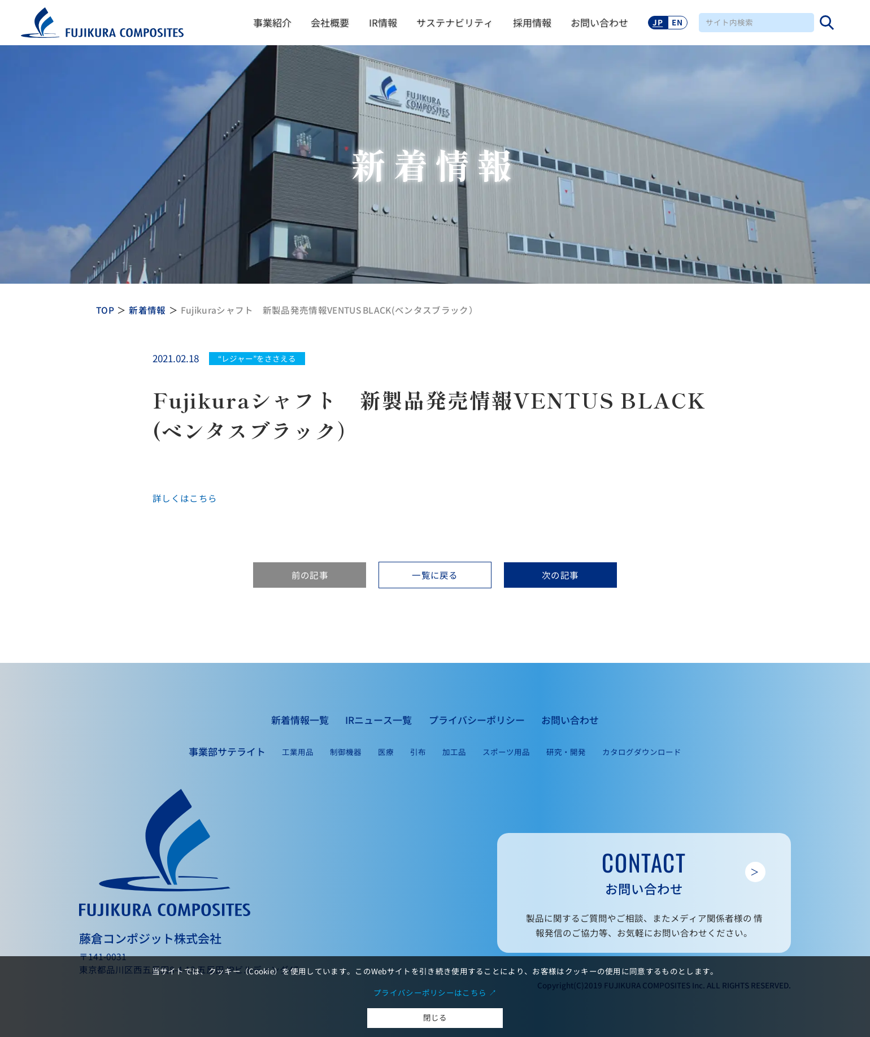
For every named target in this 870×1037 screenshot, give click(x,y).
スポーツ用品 (506, 751)
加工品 (454, 751)
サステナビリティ (454, 22)
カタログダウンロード (641, 751)
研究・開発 (566, 751)
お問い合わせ (599, 22)
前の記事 (310, 575)
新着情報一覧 (300, 720)
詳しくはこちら (185, 498)
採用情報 (532, 22)
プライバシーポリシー (477, 720)
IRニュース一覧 (378, 720)
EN (677, 22)
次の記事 (560, 575)
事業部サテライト (227, 751)
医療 (386, 751)
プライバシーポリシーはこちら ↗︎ (435, 992)
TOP (105, 309)
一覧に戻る (435, 575)
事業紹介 (272, 22)
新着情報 (147, 309)
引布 (418, 751)
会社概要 (330, 22)
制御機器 (346, 751)
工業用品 (298, 751)
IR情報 (383, 22)
